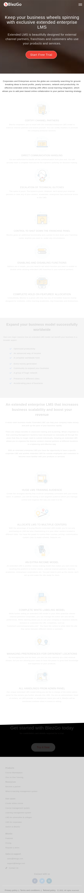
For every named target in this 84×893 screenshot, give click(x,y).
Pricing (9, 843)
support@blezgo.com (15, 864)
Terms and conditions (30, 890)
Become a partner (13, 787)
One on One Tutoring (15, 778)
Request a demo (13, 848)
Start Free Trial (41, 54)
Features (9, 839)
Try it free (43, 747)
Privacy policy (11, 890)
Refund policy (49, 890)
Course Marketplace (14, 773)
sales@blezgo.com (14, 859)
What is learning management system (21, 792)
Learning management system (18, 813)
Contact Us (12, 868)
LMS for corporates (14, 822)
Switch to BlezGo (13, 827)
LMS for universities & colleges (19, 818)
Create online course (14, 804)
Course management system (18, 808)
